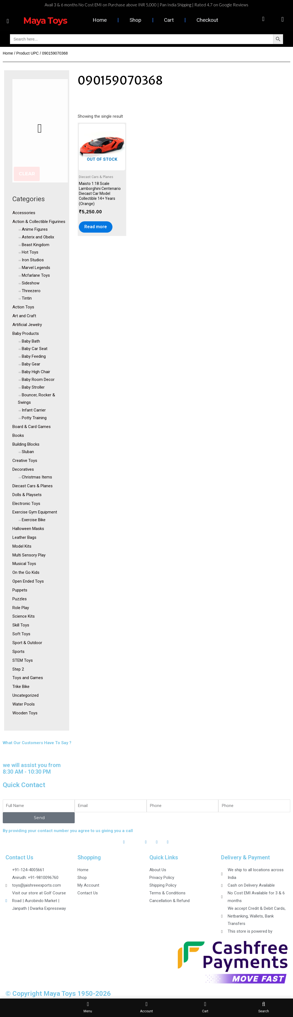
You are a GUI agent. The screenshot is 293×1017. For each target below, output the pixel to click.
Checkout (207, 20)
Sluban (28, 451)
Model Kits (21, 546)
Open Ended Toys (28, 581)
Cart (169, 20)
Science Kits (23, 616)
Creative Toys (24, 460)
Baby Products (25, 333)
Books (18, 435)
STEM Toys (22, 660)
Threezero (31, 290)
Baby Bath (31, 341)
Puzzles (19, 598)
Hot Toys (30, 252)
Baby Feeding (34, 356)
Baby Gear (31, 364)
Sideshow (30, 283)
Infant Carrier (34, 410)
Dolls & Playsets (27, 494)
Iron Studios (33, 259)
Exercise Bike (33, 519)
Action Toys (23, 307)
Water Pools (23, 704)
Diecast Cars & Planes (32, 485)
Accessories (23, 212)
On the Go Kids (25, 572)
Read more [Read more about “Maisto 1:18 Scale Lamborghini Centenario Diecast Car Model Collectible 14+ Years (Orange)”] (95, 226)
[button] (7, 21)
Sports (18, 651)
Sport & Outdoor (27, 642)
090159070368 (120, 80)
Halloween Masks (28, 528)
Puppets (19, 590)
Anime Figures (35, 229)
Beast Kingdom (35, 244)
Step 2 (18, 669)
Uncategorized (25, 695)
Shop (135, 20)
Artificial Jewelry (27, 324)
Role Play (20, 607)
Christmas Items (37, 477)
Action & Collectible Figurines (38, 221)
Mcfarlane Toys (36, 275)
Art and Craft (24, 315)
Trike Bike (20, 686)
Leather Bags (24, 537)
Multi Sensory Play (28, 555)
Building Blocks (25, 444)
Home (100, 20)
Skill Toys (20, 625)
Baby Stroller (33, 387)
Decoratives (23, 469)
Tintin (27, 298)
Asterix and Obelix (38, 237)
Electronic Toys (26, 503)
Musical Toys (24, 563)
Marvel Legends (36, 267)
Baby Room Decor (38, 379)
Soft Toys (21, 633)
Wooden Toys (24, 713)
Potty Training (34, 417)
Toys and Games (27, 677)
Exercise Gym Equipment (34, 512)
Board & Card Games (31, 426)
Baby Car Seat (34, 348)
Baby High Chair (36, 371)
